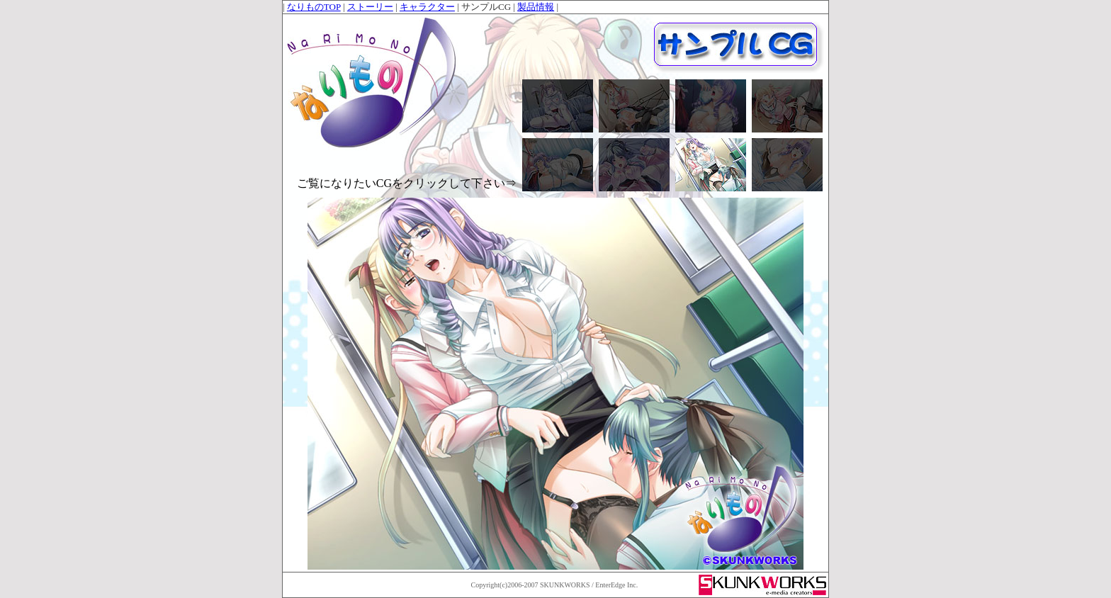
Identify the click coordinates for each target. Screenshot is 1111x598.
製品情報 (535, 6)
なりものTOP (314, 6)
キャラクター (427, 6)
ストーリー (370, 6)
